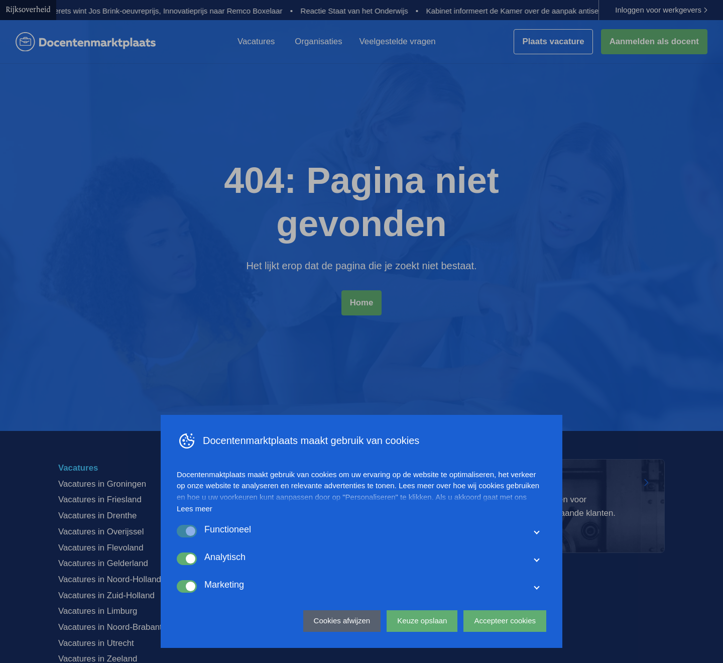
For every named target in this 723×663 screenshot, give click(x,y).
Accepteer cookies (505, 620)
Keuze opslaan (422, 620)
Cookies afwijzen (342, 620)
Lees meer (194, 508)
